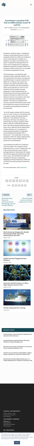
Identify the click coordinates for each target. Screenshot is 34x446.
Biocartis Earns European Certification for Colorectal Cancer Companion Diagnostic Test (17, 347)
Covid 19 (16, 28)
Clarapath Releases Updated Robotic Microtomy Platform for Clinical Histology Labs (16, 341)
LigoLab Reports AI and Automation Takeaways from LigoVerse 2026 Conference (17, 335)
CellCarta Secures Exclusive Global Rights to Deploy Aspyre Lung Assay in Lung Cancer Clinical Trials (17, 353)
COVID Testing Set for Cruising (14, 308)
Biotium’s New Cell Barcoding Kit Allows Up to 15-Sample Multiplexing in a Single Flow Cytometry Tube (17, 359)
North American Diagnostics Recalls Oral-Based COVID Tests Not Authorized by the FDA (16, 233)
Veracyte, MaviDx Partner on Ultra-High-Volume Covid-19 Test (16, 284)
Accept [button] (17, 442)
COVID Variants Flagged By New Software (15, 259)
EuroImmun (23, 167)
